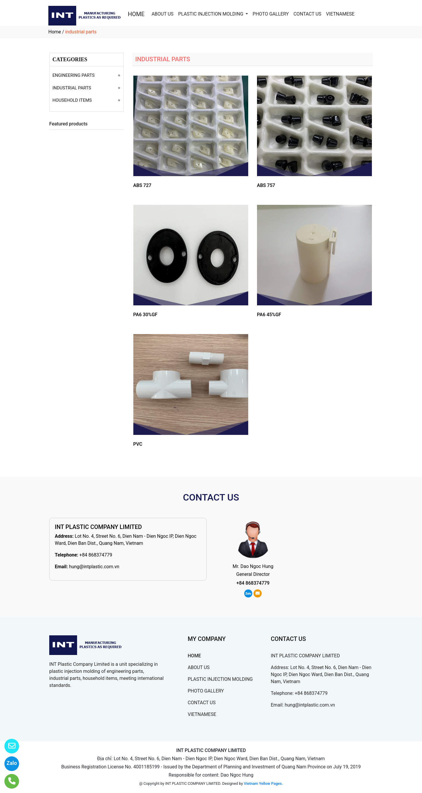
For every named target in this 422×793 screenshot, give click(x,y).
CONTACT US (307, 14)
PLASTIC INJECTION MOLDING (211, 14)
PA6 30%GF (145, 314)
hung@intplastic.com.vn (94, 566)
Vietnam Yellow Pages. (263, 783)
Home (54, 32)
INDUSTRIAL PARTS (71, 88)
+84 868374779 (95, 555)
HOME (136, 14)
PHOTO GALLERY (271, 14)
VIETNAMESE (340, 14)
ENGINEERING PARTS (73, 75)
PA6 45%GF (269, 314)
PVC (137, 444)
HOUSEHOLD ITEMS (72, 100)
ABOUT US (162, 14)
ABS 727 (142, 185)
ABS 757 (266, 185)
